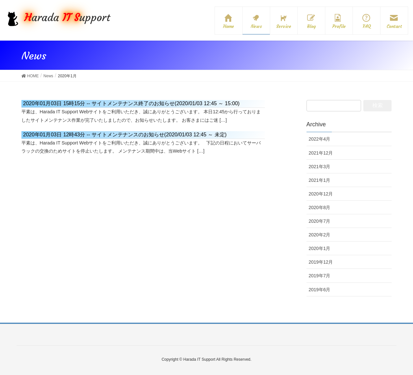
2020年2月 (320, 234)
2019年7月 (320, 275)
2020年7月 (320, 221)
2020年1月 (320, 248)
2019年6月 (320, 289)
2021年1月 (320, 180)
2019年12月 (321, 262)
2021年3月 (320, 166)
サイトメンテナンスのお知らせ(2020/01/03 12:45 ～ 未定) (125, 134)
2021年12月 (321, 153)
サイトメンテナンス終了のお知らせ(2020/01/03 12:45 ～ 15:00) (131, 103)
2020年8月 (320, 207)
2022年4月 (320, 139)
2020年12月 (321, 193)
